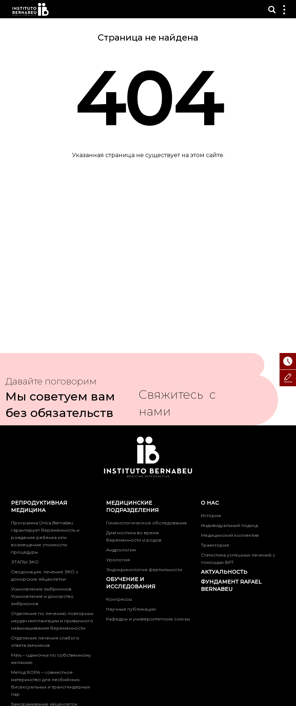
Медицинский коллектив (230, 535)
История (211, 515)
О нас (210, 503)
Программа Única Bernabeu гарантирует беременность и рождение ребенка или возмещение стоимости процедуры (45, 537)
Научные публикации (131, 609)
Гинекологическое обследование (146, 522)
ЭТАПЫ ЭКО (25, 562)
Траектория (215, 545)
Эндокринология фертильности (144, 569)
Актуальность (224, 572)
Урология (118, 559)
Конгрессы (119, 599)
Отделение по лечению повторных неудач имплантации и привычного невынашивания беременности (52, 621)
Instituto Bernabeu (30, 9)
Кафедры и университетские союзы (148, 619)
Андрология (121, 550)
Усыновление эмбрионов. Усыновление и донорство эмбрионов (42, 596)
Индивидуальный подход (229, 525)
